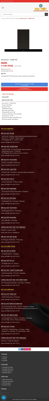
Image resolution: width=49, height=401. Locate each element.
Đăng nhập (3, 1)
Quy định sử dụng (6, 384)
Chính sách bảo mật (7, 379)
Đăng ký (8, 1)
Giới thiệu (4, 358)
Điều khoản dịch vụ (6, 372)
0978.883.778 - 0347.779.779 (12, 223)
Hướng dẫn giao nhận (7, 370)
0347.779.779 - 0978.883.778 (12, 232)
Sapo (35, 399)
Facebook (6, 392)
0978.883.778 (8, 142)
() (12, 1)
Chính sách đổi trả (6, 383)
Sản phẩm (4, 360)
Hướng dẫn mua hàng (7, 367)
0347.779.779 (16, 142)
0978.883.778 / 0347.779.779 (12, 299)
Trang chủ (4, 357)
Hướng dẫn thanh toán (7, 369)
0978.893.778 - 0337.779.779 (12, 333)
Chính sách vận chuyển (7, 381)
